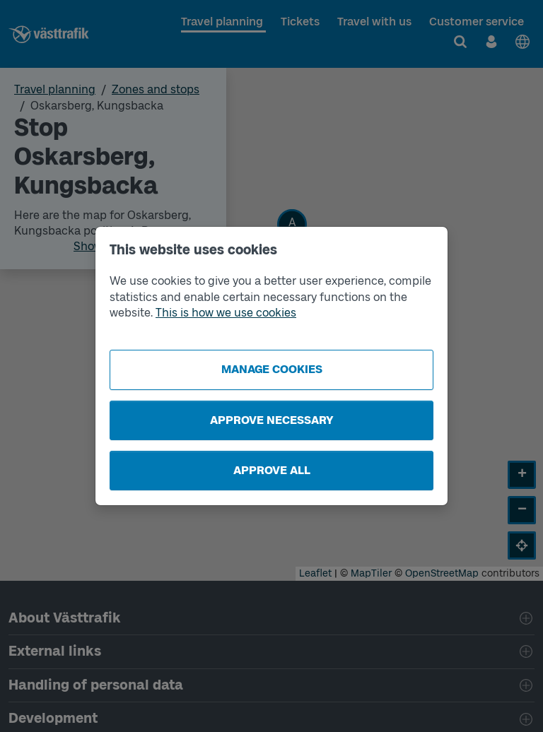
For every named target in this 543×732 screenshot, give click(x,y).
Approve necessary (272, 420)
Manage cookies (271, 369)
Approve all (271, 470)
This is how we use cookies (226, 312)
